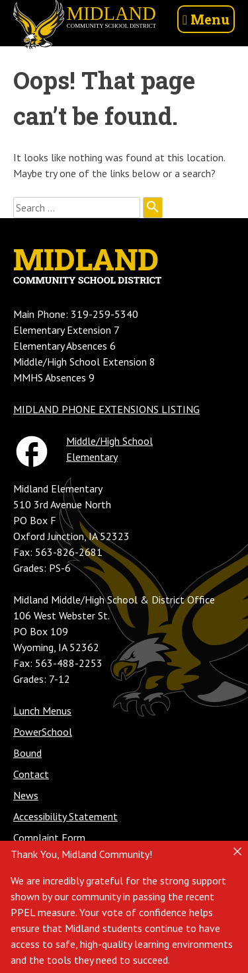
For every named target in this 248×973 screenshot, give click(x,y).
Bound (27, 752)
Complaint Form (49, 837)
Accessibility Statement (65, 816)
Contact (31, 774)
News (25, 795)
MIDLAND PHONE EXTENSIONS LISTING (106, 409)
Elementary (92, 456)
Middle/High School (109, 441)
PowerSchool (42, 731)
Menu (206, 19)
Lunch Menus (42, 710)
